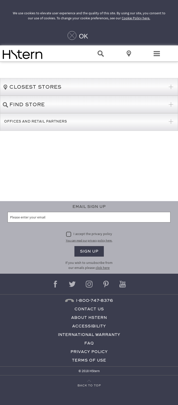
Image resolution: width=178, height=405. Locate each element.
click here (103, 267)
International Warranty (89, 334)
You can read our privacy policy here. (89, 240)
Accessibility (89, 326)
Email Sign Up (89, 206)
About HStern (89, 317)
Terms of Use (89, 360)
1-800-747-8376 (94, 300)
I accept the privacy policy (92, 234)
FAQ (89, 343)
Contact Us (89, 309)
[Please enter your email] (89, 217)
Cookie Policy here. (136, 18)
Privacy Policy (89, 352)
